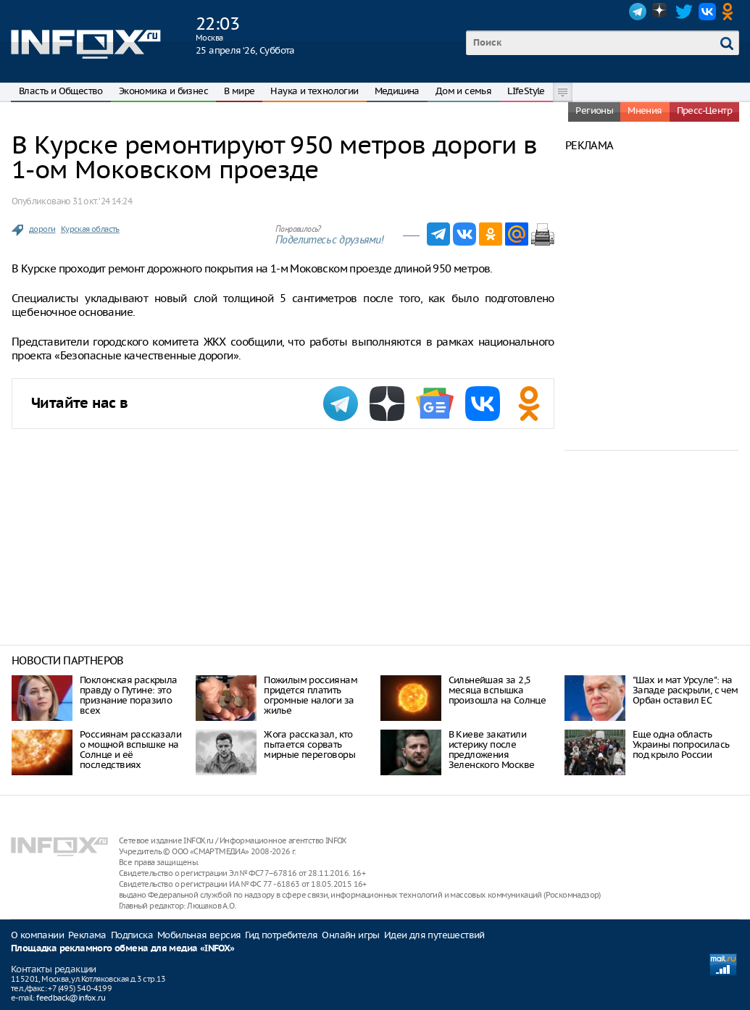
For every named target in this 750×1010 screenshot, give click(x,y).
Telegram (637, 11)
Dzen (661, 11)
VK (707, 11)
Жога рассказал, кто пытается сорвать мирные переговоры (309, 744)
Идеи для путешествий (434, 935)
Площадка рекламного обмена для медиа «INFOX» (123, 948)
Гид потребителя (281, 935)
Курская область (90, 229)
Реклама (87, 935)
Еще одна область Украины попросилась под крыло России (681, 744)
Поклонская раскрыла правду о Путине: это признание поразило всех (129, 695)
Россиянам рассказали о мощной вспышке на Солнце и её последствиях (130, 749)
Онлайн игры (350, 935)
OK (730, 11)
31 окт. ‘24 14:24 (102, 201)
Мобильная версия (199, 935)
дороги (42, 229)
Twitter (684, 11)
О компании (37, 935)
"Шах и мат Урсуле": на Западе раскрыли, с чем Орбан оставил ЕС (685, 690)
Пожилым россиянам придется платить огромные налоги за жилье (310, 695)
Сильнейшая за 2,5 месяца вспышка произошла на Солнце (497, 690)
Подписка (132, 935)
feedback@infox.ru (70, 998)
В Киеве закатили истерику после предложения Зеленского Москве (492, 749)
